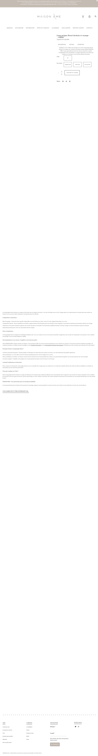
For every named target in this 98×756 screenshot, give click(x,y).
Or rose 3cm (87, 64)
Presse (27, 730)
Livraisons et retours (7, 730)
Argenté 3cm (68, 64)
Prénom (52, 727)
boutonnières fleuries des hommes (54, 345)
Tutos (27, 739)
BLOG (27, 736)
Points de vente (30, 733)
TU (67, 58)
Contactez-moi (6, 727)
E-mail (52, 733)
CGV (4, 733)
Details (71, 44)
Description (62, 44)
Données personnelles (8, 736)
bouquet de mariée (36, 345)
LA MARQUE (29, 727)
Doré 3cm (77, 64)
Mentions (5, 739)
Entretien (80, 44)
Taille (58, 56)
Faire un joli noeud (7, 742)
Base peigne (59, 63)
